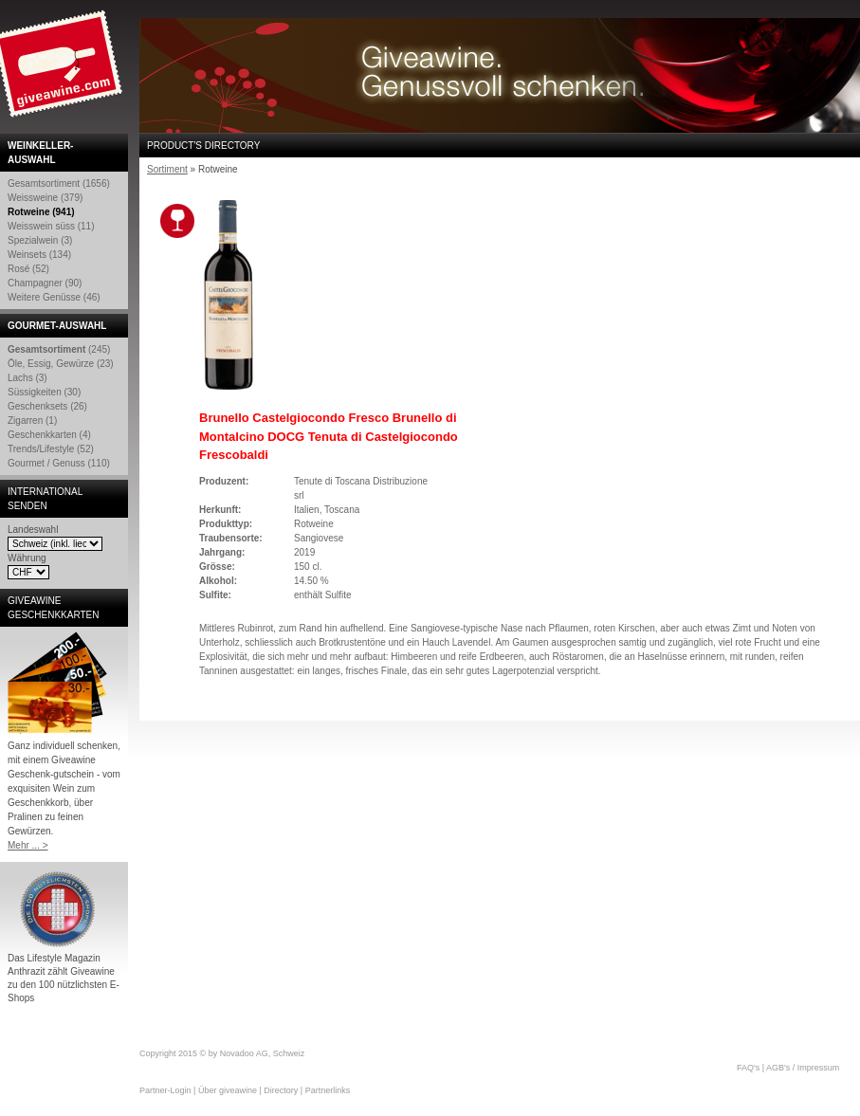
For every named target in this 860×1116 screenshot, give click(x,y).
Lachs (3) (27, 378)
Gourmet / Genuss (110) (59, 463)
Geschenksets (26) (47, 406)
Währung (27, 558)
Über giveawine (227, 1090)
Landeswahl (33, 529)
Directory (281, 1090)
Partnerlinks (328, 1090)
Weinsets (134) (39, 254)
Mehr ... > (28, 845)
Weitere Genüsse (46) (54, 297)
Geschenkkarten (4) (49, 435)
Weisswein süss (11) (51, 226)
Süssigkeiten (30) (44, 392)
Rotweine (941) (41, 212)
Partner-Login (165, 1090)
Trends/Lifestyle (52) (51, 449)
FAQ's (748, 1067)
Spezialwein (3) (40, 240)
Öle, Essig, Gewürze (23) (61, 363)
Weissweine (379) (45, 197)
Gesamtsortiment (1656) (59, 183)
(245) (59, 349)
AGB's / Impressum (802, 1067)
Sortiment (167, 169)
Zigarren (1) (32, 420)
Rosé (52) (28, 269)
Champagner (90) (45, 283)
